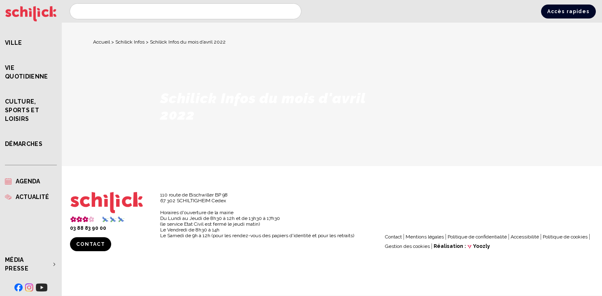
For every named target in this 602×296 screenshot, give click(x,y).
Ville (13, 42)
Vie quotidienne (26, 72)
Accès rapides (568, 11)
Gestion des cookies (407, 246)
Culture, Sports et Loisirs (22, 110)
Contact (90, 244)
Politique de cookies (565, 237)
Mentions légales (425, 237)
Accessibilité (525, 237)
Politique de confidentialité (477, 237)
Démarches (23, 144)
